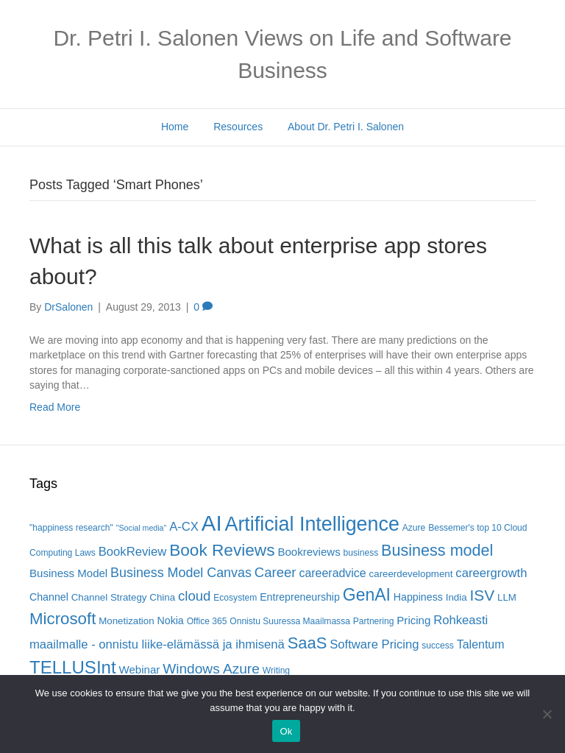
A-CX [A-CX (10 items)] (184, 527)
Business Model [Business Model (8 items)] (68, 573)
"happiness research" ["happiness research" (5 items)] (71, 528)
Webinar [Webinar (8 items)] (139, 669)
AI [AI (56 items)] (212, 523)
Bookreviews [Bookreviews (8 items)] (308, 551)
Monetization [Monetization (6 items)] (126, 620)
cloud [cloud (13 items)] (194, 596)
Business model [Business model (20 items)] (437, 550)
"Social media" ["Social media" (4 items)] (141, 527)
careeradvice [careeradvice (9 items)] (332, 573)
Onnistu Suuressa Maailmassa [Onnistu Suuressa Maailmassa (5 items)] (290, 621)
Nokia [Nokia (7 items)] (170, 620)
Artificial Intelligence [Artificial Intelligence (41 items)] (311, 524)
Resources (238, 126)
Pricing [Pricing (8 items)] (413, 620)
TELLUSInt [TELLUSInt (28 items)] (72, 667)
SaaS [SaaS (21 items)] (307, 643)
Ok (286, 731)
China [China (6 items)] (162, 597)
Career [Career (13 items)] (275, 572)
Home (174, 126)
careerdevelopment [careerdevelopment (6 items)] (411, 573)
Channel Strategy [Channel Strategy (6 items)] (109, 597)
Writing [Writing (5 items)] (276, 670)
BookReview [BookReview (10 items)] (133, 552)
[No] (546, 714)
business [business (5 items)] (361, 553)
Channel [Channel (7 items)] (48, 597)
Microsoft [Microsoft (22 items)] (62, 618)
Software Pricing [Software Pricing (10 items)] (374, 644)
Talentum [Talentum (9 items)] (481, 644)
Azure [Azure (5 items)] (414, 528)
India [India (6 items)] (456, 597)
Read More (54, 407)
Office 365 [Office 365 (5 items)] (207, 621)
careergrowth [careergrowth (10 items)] (491, 573)
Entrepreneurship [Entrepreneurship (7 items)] (300, 597)
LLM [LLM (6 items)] (506, 597)
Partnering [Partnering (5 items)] (373, 621)
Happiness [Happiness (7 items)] (418, 597)
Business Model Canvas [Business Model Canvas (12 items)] (181, 572)
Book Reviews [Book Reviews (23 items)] (221, 550)
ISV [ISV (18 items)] (481, 595)
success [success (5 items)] (438, 645)
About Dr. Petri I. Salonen (346, 126)
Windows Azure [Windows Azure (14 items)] (211, 668)
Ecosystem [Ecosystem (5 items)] (235, 598)
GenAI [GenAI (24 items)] (367, 594)
